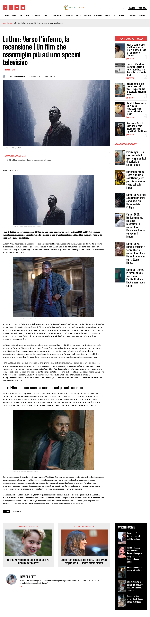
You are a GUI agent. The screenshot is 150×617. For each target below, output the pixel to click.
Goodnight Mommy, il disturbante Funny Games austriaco (135, 599)
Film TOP (130, 98)
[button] (123, 8)
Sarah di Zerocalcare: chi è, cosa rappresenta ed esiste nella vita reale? (137, 108)
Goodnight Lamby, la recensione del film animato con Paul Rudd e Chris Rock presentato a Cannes (135, 278)
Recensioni (10, 23)
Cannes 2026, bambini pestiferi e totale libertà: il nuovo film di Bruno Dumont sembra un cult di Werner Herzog (135, 254)
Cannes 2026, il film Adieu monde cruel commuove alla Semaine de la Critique (136, 202)
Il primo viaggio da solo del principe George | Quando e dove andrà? (28, 561)
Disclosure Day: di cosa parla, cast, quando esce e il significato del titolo (137, 127)
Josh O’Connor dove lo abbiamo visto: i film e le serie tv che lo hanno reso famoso (136, 50)
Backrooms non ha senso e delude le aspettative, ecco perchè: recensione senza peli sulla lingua (136, 180)
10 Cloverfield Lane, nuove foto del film (134, 569)
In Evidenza (131, 59)
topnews (17, 511)
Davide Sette (19, 77)
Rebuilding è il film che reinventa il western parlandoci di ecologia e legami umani (136, 89)
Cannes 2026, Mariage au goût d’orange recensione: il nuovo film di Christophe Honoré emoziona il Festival (135, 226)
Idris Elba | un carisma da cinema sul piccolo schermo (30, 160)
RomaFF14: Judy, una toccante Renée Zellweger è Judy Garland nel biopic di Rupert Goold (134, 554)
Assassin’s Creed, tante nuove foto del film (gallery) (134, 536)
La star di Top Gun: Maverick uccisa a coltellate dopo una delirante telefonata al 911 (136, 69)
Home (4, 23)
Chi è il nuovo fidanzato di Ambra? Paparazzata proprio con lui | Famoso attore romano (84, 561)
